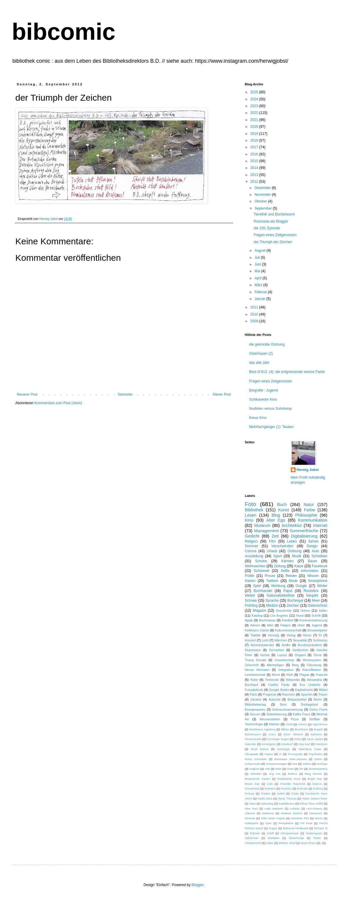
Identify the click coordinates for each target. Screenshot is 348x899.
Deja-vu (317, 783)
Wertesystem (312, 660)
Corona (250, 551)
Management (266, 530)
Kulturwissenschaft (288, 630)
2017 (254, 147)
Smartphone (317, 581)
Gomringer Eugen (278, 739)
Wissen (313, 576)
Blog (276, 515)
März (259, 285)
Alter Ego (275, 520)
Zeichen (293, 605)
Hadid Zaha (264, 798)
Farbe (309, 509)
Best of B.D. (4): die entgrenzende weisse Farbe (287, 372)
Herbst (265, 655)
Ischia (297, 739)
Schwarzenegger (276, 763)
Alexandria (314, 679)
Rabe (254, 679)
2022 (254, 113)
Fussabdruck (254, 689)
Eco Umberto (310, 684)
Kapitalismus (286, 803)
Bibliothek (254, 509)
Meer (316, 600)
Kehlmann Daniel (257, 630)
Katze (298, 566)
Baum (312, 561)
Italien (323, 610)
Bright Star (315, 778)
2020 (254, 127)
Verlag (291, 635)
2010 (254, 314)
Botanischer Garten (257, 778)
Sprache (272, 600)
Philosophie (306, 515)
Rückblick (311, 591)
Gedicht (252, 536)
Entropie (302, 788)
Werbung (278, 586)
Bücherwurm (253, 734)
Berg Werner (313, 773)
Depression (253, 650)
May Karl (304, 744)
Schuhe (261, 561)
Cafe (270, 783)
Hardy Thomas (287, 798)
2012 (254, 182)
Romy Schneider (256, 759)
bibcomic (63, 32)
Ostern (269, 754)
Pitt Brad (306, 823)
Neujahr (312, 595)
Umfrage (321, 763)
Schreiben (319, 556)
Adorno (302, 724)
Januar (260, 299)
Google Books (279, 689)
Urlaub (272, 551)
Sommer (251, 546)
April (258, 278)
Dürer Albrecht (293, 734)
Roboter (255, 833)
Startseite (125, 394)
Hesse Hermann (257, 669)
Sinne (317, 655)
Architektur (292, 525)
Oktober (261, 201)
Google (301, 586)
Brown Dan (252, 783)
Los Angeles (279, 615)
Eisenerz (286, 788)
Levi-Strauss (314, 808)
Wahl (278, 768)
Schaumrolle (252, 763)
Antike (286, 645)
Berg (295, 665)
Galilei (281, 793)
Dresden (270, 788)
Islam (252, 803)
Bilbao (285, 729)
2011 (254, 307)
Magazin (259, 610)
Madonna (268, 813)
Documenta (252, 788)
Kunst (283, 509)
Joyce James (314, 739)
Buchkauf (251, 684)
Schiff (270, 833)
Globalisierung (276, 714)
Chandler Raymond (292, 783)
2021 (254, 120)
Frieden (265, 793)
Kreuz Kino (258, 418)
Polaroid (321, 674)
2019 (254, 134)
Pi (280, 754)
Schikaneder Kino (263, 399)
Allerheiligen (275, 665)
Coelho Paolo (278, 684)
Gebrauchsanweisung (287, 709)
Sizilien (306, 763)
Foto (250, 504)
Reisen (291, 576)
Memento (321, 744)
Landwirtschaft (255, 674)
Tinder (317, 838)
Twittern (272, 581)
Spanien (307, 694)
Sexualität (300, 640)
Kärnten (287, 561)
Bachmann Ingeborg (262, 729)
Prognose (269, 694)
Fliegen (285, 625)
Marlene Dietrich (291, 813)
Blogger (197, 885)
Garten (250, 581)
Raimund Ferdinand (295, 828)
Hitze (301, 625)
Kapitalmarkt (304, 689)
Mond (276, 674)
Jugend (316, 625)
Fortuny (250, 793)
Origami (300, 655)
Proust (270, 576)
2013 (254, 175)
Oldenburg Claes (309, 749)
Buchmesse (267, 620)
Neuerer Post (27, 394)
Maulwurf (287, 744)
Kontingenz (269, 744)
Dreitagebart (309, 704)
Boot (283, 704)
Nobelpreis (251, 823)
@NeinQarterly (317, 768)
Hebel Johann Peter (314, 798)
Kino (249, 520)
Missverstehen (270, 719)
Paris (253, 694)
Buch (282, 504)
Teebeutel (272, 679)
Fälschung (314, 665)
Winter (322, 586)
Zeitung (280, 566)
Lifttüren (250, 813)
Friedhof (287, 620)
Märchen (281, 640)
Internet (320, 525)
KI (320, 635)
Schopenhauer (289, 833)
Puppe (273, 828)
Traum (322, 694)
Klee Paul (251, 808)
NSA (289, 674)
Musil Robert (259, 749)
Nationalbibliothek (281, 595)
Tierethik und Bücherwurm (274, 214)
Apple (249, 620)
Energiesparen (255, 709)
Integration (285, 669)
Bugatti (318, 729)
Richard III (320, 828)
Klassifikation (311, 669)
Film (272, 541)
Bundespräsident (310, 645)
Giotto (295, 793)
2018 (254, 140)
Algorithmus (319, 724)
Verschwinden (282, 546)
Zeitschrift (252, 665)
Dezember (263, 188)
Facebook (319, 566)
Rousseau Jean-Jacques (290, 759)
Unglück (254, 768)
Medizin (272, 605)
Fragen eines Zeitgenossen (275, 235)
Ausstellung (254, 556)
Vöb (267, 768)
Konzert (250, 640)
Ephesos (316, 734)
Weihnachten (255, 566)
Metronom (315, 813)
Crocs (272, 734)
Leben (292, 541)
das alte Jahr (259, 363)
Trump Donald (255, 660)
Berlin (318, 699)
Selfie (285, 571)
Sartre (318, 759)
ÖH (301, 768)
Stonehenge (296, 838)
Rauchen (288, 694)
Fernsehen (276, 650)
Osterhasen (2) (261, 353)
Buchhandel (263, 591)
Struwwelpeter (317, 630)
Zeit (275, 536)
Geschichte (284, 610)
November (263, 195)
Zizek (290, 768)
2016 (254, 154)
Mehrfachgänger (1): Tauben (271, 427)
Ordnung (294, 551)
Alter (270, 625)
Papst (288, 591)
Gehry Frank (318, 709)
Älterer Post (221, 394)
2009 (254, 321)
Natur (308, 504)
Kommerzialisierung (313, 620)
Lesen (250, 515)
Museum (262, 525)
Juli (258, 258)
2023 (254, 106)
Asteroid (274, 699)
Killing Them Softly (311, 803)
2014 (254, 168)
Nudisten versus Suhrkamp (270, 409)
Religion (251, 541)
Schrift (316, 615)
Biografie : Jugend (263, 390)
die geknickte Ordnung (267, 344)
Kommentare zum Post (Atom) (58, 403)
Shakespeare (314, 833)
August (261, 250)
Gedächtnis (300, 650)
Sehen (313, 541)
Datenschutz (317, 605)
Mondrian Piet (300, 818)
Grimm (305, 610)
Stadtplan (273, 838)
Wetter (250, 595)
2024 (254, 99)
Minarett (250, 818)
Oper (268, 823)
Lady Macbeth (274, 808)
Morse (319, 818)
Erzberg (318, 788)
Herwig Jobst (308, 470)
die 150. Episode (267, 228)
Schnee (251, 600)
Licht (265, 640)
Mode (293, 581)
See (294, 763)
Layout (282, 655)
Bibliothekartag (255, 704)
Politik (249, 576)
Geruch (255, 714)
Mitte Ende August (273, 818)
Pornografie (295, 754)
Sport (277, 556)
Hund (300, 615)
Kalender (250, 744)
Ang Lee (274, 773)
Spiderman (251, 838)
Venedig (273, 635)
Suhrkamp (320, 640)
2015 (254, 161)
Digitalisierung (304, 536)
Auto (315, 551)
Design (312, 546)
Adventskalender (262, 645)
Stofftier (314, 719)
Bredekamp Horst (289, 778)
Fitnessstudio (253, 739)
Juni (258, 264)
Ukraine (255, 699)
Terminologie (254, 724)
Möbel (323, 689)
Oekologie (283, 749)
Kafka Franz (301, 714)
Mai (258, 271)
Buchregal (295, 600)
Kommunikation (312, 520)
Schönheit (261, 571)
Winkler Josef (287, 843)
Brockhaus (301, 729)
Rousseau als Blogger (271, 221)
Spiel (257, 586)
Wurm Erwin (308, 843)
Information (310, 571)
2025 (254, 92)
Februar (261, 292)
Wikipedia (293, 679)
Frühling (251, 605)
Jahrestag (267, 803)
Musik (296, 556)
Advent (255, 625)
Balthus (292, 773)
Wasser (274, 724)
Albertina (255, 773)
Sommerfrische (304, 530)
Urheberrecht (253, 843)
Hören (307, 635)
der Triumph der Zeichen (273, 242)
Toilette (255, 635)
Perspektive (286, 823)
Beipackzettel (297, 699)
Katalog (257, 615)
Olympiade (251, 754)
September (264, 208)
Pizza (294, 719)
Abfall (289, 724)
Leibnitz (295, 808)
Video (269, 843)
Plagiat (304, 674)
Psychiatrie (316, 754)
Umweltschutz (284, 660)
